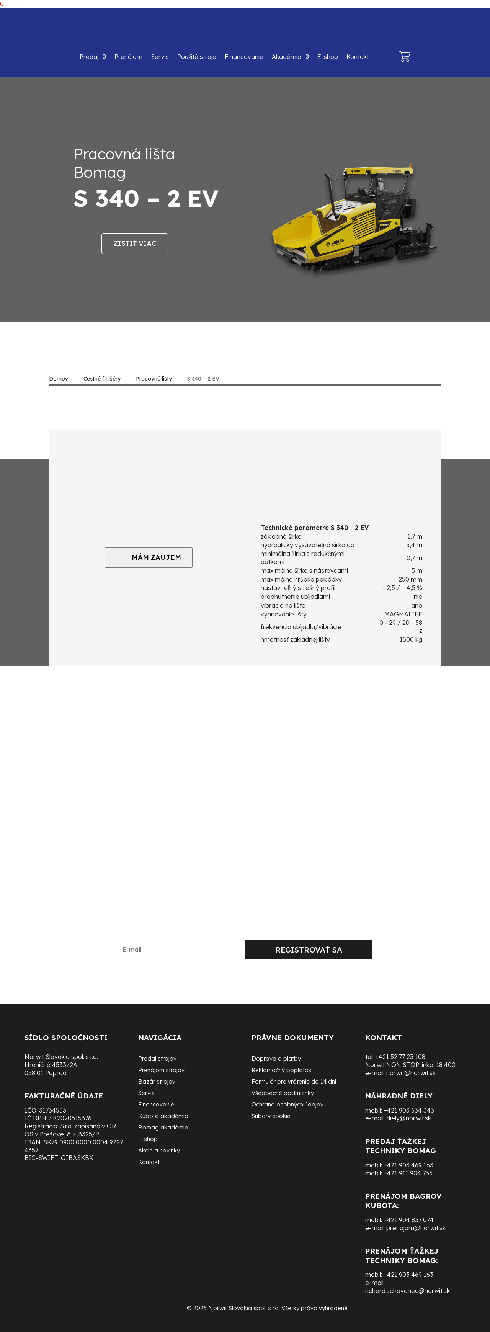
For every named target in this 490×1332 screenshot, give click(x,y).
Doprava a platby (276, 1059)
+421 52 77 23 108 (400, 1057)
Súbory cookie (271, 1116)
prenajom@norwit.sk (416, 1228)
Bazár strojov (156, 1082)
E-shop (327, 56)
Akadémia (286, 56)
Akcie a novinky (159, 1151)
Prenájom (128, 56)
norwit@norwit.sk (411, 1073)
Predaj (89, 56)
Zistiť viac (134, 243)
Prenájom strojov (161, 1070)
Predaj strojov (157, 1059)
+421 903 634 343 (409, 1110)
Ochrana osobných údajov (287, 1105)
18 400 (446, 1065)
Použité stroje (196, 56)
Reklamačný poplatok (282, 1070)
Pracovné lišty (154, 378)
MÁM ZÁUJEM (148, 557)
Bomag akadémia (163, 1128)
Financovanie (244, 56)
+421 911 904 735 (408, 1173)
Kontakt (357, 56)
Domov (58, 378)
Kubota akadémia (163, 1116)
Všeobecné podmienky (283, 1093)
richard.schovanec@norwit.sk (407, 1290)
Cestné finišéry (102, 378)
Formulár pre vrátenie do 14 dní (294, 1082)
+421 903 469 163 (408, 1165)
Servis (160, 56)
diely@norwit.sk (408, 1118)
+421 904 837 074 (409, 1220)
